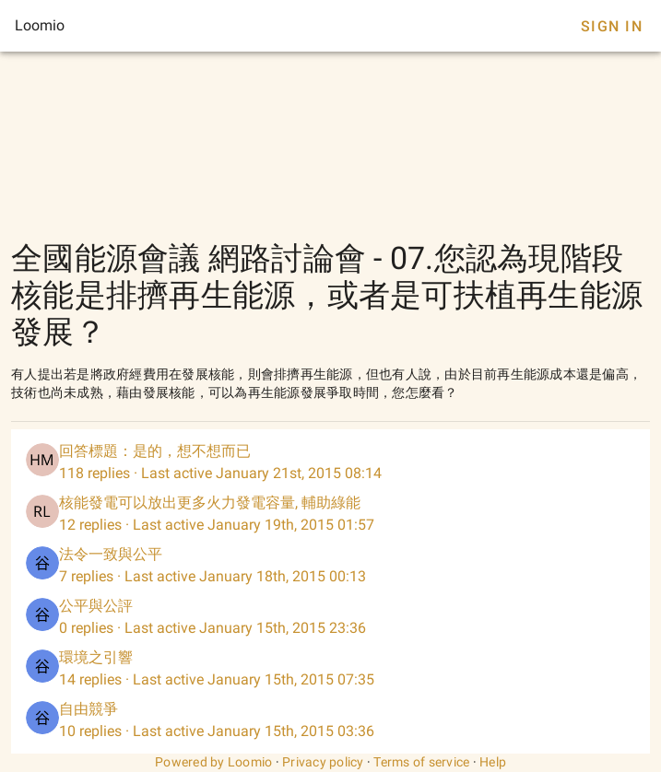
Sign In (612, 26)
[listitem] (330, 462)
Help (492, 761)
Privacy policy (323, 761)
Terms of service (421, 761)
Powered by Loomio (213, 761)
